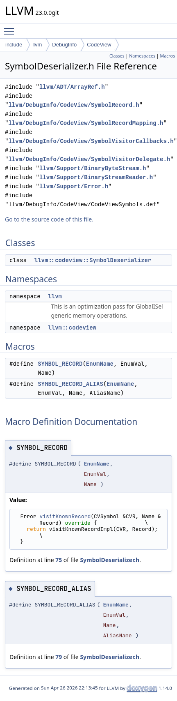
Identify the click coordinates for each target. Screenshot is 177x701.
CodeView (99, 45)
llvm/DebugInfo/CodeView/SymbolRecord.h (73, 105)
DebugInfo (64, 45)
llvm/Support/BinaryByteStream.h (92, 168)
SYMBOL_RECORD (60, 363)
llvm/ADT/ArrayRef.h (72, 87)
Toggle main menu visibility (11, 27)
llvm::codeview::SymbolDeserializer (93, 260)
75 (58, 560)
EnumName (99, 363)
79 (58, 657)
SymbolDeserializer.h (109, 560)
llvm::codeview (72, 327)
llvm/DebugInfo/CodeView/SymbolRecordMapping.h (85, 123)
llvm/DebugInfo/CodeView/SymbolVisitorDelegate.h (89, 159)
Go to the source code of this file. (49, 219)
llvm (37, 45)
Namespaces (142, 56)
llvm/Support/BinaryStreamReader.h (96, 177)
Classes (117, 56)
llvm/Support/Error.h (73, 186)
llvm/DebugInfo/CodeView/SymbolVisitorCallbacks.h (90, 141)
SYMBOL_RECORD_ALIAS (70, 383)
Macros (167, 56)
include (13, 45)
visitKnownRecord (65, 516)
